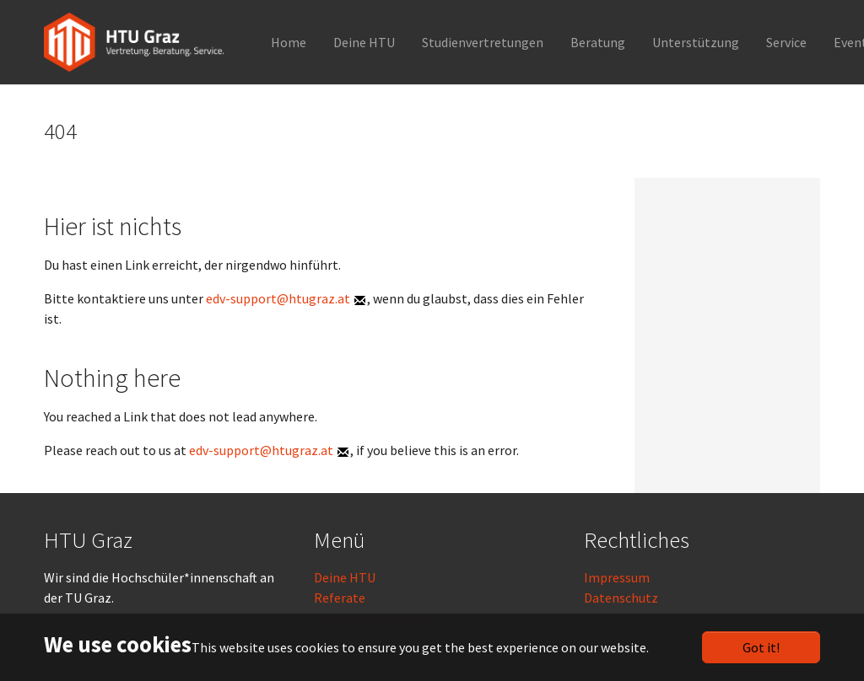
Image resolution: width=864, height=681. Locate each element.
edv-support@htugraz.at (278, 298)
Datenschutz (621, 597)
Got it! (761, 647)
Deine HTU (344, 577)
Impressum (617, 577)
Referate (339, 597)
